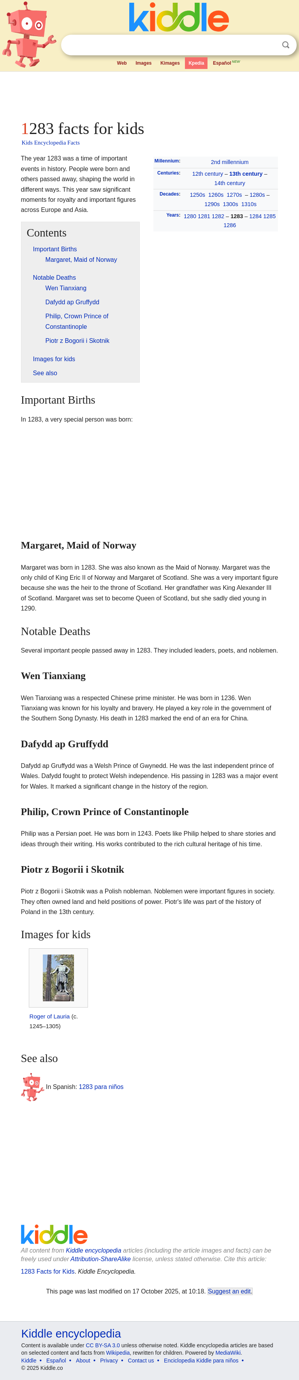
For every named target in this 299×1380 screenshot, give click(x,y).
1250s (197, 195)
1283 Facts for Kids (48, 1271)
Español (227, 62)
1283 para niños (101, 1086)
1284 (255, 216)
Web (122, 63)
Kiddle (29, 1360)
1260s (215, 195)
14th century (230, 183)
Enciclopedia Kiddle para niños (201, 1360)
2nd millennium (230, 162)
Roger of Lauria (50, 1016)
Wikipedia (118, 1353)
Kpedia (196, 63)
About (83, 1360)
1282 (218, 216)
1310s (249, 204)
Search (285, 45)
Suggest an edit (229, 1291)
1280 (190, 216)
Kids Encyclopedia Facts (51, 142)
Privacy (109, 1360)
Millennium (167, 161)
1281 (204, 216)
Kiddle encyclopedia (93, 1250)
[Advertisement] (149, 93)
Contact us (141, 1360)
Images (143, 63)
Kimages (170, 63)
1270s (234, 195)
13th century (246, 174)
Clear (269, 45)
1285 (269, 216)
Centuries (168, 173)
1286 (229, 225)
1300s (230, 204)
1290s (212, 204)
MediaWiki (228, 1353)
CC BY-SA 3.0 (103, 1345)
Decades (169, 194)
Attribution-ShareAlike (100, 1259)
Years (172, 215)
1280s (257, 195)
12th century (207, 174)
